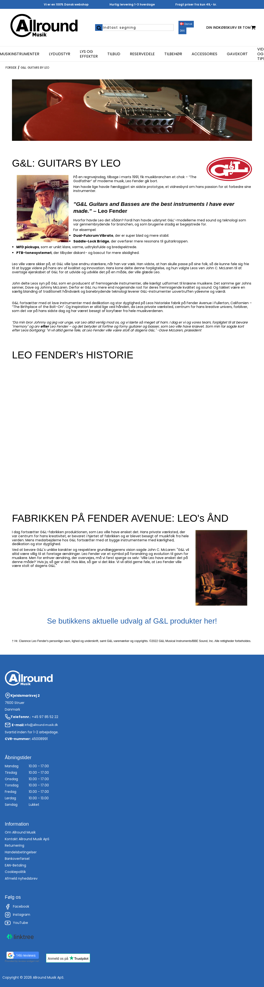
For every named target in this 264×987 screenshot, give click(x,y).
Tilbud (113, 54)
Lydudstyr (59, 54)
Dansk (186, 24)
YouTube (16, 923)
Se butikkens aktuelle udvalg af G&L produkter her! (132, 621)
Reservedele (142, 54)
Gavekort (237, 54)
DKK (182, 31)
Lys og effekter (89, 54)
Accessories (204, 54)
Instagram (17, 915)
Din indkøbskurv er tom (231, 27)
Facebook (17, 907)
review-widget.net (28, 961)
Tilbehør (173, 54)
